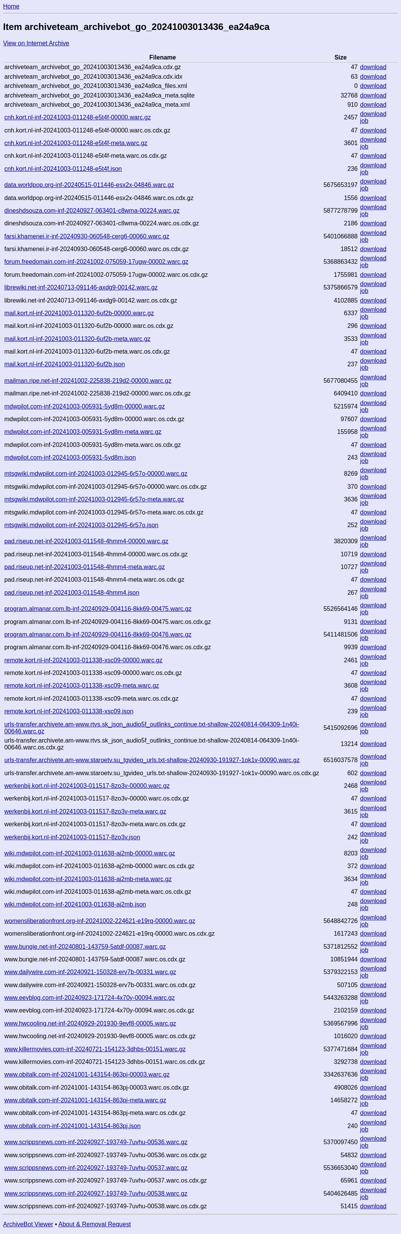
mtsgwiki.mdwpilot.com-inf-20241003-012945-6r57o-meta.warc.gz (94, 499)
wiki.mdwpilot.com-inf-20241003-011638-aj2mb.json (75, 904)
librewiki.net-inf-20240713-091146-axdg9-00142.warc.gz (80, 287)
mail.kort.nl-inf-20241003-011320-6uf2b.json (64, 364)
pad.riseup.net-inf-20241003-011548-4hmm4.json (71, 592)
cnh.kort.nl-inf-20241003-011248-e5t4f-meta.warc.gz (75, 143)
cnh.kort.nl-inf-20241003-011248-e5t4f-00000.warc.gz (77, 117)
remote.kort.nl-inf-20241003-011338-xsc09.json (68, 711)
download (373, 67)
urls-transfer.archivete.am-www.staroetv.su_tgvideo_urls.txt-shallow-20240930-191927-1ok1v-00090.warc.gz (152, 760)
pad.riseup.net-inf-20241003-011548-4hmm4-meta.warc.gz (84, 567)
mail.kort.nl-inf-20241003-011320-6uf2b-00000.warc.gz (79, 313)
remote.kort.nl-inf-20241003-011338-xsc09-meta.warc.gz (81, 685)
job (364, 120)
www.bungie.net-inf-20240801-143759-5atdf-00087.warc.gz (85, 946)
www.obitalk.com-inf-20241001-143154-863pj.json (72, 1126)
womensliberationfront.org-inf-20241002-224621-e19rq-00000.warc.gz (99, 921)
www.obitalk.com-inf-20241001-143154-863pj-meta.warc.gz (85, 1100)
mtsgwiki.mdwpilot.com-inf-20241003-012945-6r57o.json (81, 525)
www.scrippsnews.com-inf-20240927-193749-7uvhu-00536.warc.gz (95, 1142)
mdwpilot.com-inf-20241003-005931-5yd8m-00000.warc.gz (84, 406)
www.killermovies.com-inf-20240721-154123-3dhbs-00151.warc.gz (95, 1049)
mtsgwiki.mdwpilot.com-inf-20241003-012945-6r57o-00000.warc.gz (95, 473)
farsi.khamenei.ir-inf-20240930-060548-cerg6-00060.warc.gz (86, 236)
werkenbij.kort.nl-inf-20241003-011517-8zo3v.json (72, 837)
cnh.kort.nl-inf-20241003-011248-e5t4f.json (63, 168)
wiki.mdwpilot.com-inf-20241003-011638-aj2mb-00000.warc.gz (89, 853)
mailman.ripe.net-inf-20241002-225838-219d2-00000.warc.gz (87, 380)
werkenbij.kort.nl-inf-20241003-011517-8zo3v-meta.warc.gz (85, 811)
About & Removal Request (94, 1224)
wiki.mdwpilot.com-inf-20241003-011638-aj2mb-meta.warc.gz (88, 879)
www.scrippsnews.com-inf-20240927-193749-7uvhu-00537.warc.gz (95, 1168)
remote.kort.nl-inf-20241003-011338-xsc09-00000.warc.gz (83, 660)
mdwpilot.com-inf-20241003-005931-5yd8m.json (70, 457)
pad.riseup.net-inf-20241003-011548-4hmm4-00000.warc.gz (86, 541)
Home (11, 6)
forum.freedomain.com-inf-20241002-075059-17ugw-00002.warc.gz (96, 261)
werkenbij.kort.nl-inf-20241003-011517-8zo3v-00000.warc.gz (86, 785)
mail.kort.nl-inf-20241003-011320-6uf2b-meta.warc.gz (77, 339)
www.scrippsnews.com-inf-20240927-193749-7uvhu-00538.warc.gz (95, 1193)
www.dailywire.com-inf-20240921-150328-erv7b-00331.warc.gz (90, 972)
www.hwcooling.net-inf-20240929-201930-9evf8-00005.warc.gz (90, 1023)
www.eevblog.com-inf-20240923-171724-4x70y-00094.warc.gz (89, 997)
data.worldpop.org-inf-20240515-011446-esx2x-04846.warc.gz (89, 185)
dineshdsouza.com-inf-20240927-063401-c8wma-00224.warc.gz (91, 210)
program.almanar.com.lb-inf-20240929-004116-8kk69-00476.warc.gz (97, 634)
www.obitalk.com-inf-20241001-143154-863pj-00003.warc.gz (86, 1074)
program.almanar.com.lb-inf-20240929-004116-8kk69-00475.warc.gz (97, 608)
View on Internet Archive (36, 43)
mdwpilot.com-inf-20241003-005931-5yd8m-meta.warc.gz (82, 431)
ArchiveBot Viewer (28, 1224)
